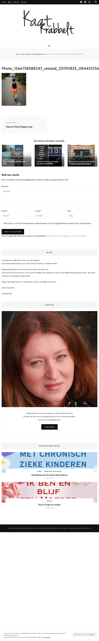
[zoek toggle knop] (96, 2)
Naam (5, 211)
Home (4, 2)
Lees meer (50, 427)
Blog (9, 2)
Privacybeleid (46, 637)
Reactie (5, 186)
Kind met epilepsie (52, 471)
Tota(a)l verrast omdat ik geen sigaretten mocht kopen (47, 162)
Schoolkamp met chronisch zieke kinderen (50, 475)
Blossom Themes (61, 528)
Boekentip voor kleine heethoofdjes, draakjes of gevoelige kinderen (82, 162)
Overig (39, 158)
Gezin (5, 158)
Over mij (16, 2)
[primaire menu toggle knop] (49, 46)
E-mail (38, 211)
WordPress (87, 528)
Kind (22, 54)
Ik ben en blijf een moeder (49, 504)
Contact (23, 2)
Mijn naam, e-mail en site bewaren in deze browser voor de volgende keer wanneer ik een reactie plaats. (48, 223)
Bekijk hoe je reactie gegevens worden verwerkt (66, 236)
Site (69, 211)
